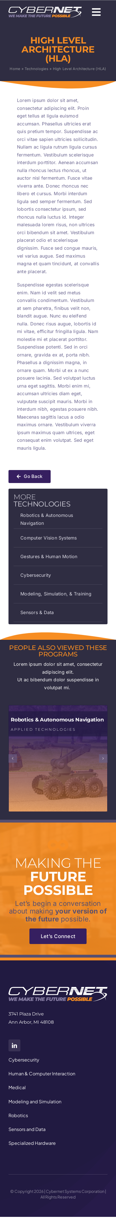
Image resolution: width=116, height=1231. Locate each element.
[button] (12, 758)
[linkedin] (14, 1045)
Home (15, 69)
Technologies (36, 69)
